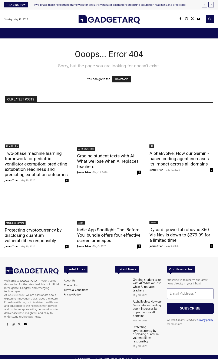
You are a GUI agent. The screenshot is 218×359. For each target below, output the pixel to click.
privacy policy (205, 320)
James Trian (12, 180)
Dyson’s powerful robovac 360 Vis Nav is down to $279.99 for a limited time (179, 235)
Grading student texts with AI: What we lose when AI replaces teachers (108, 161)
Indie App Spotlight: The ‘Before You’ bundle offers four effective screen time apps (109, 235)
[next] (211, 4)
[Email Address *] (190, 293)
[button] (210, 19)
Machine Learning (15, 222)
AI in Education (86, 148)
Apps (80, 222)
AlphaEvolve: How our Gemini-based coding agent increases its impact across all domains (179, 159)
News (153, 222)
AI (152, 146)
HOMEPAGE (121, 79)
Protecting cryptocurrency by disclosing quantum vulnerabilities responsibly (33, 235)
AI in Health (12, 146)
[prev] (204, 4)
